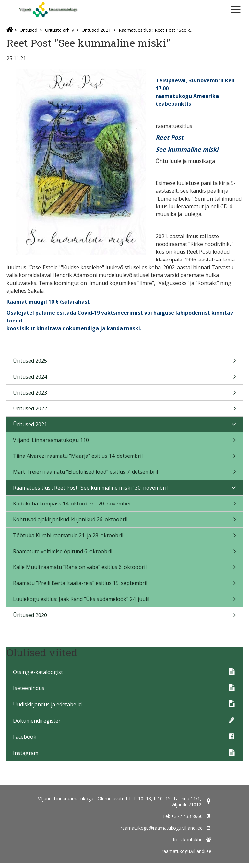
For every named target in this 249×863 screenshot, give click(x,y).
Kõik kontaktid (188, 839)
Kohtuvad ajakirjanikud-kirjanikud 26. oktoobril (124, 521)
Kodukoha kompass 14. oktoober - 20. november (124, 505)
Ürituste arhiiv (59, 30)
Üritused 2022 (124, 410)
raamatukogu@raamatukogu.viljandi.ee (162, 828)
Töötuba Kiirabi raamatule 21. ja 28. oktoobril (124, 537)
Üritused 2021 (96, 30)
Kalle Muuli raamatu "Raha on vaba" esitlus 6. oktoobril (124, 569)
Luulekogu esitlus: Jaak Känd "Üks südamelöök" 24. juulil (124, 601)
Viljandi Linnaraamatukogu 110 (124, 442)
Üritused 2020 (124, 617)
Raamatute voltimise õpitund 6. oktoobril (124, 553)
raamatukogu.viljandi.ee (186, 851)
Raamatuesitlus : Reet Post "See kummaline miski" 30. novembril (156, 30)
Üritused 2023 (124, 394)
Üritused (28, 30)
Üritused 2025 (124, 363)
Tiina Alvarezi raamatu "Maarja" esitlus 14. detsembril (124, 458)
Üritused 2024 (124, 378)
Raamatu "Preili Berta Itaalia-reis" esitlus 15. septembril (124, 585)
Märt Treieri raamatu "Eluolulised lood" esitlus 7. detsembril (124, 474)
